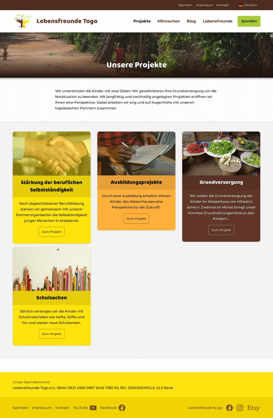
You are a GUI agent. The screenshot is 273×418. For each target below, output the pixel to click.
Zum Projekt (51, 232)
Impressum (204, 5)
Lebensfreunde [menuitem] (217, 21)
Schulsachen (51, 298)
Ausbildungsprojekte (136, 182)
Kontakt (223, 5)
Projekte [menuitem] (142, 21)
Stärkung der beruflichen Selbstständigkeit (51, 186)
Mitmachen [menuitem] (168, 21)
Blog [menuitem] (191, 21)
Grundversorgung (221, 182)
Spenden (185, 5)
